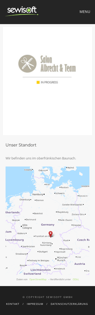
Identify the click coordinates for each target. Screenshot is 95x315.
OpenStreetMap (38, 279)
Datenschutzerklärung (69, 304)
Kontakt (13, 304)
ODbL (76, 279)
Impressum (35, 304)
